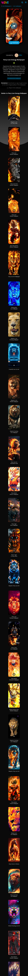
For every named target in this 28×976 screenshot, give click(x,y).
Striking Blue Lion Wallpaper (14, 308)
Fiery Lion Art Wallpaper (14, 276)
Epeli (18, 55)
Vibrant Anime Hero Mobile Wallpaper (14, 710)
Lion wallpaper (17, 6)
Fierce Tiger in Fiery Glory (14, 555)
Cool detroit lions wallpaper (14, 78)
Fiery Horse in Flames (14, 864)
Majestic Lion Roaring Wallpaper (14, 339)
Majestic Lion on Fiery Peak (14, 122)
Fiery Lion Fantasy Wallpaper (14, 617)
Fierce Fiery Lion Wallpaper (14, 648)
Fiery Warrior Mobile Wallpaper (14, 957)
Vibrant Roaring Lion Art (14, 926)
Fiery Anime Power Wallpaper (14, 802)
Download (14, 43)
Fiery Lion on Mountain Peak (14, 462)
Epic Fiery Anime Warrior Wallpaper (14, 246)
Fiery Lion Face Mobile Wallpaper (14, 184)
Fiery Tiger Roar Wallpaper (14, 524)
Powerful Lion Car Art (14, 369)
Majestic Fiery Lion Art (14, 585)
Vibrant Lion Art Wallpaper (14, 833)
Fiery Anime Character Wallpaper (14, 679)
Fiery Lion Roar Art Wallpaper (14, 895)
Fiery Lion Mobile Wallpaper (14, 153)
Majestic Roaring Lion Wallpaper (14, 431)
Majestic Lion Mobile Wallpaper (14, 401)
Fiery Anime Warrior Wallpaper (14, 493)
